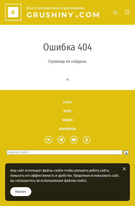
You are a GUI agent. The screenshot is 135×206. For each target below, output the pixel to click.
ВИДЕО (67, 120)
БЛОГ (67, 111)
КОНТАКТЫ (67, 129)
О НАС (67, 102)
